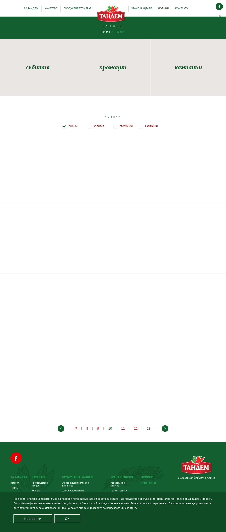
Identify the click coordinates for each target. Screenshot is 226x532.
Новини (163, 8)
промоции (112, 67)
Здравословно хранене (118, 484)
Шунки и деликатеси (73, 490)
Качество (51, 8)
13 (149, 428)
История (14, 483)
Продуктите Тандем (77, 8)
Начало (107, 32)
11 (123, 428)
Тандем (14, 487)
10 (110, 428)
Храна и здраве (141, 8)
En (219, 15)
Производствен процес (40, 484)
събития (38, 67)
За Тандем (31, 8)
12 (136, 428)
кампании (188, 67)
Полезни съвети (119, 490)
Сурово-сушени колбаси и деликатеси (75, 484)
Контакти (181, 8)
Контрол (36, 490)
